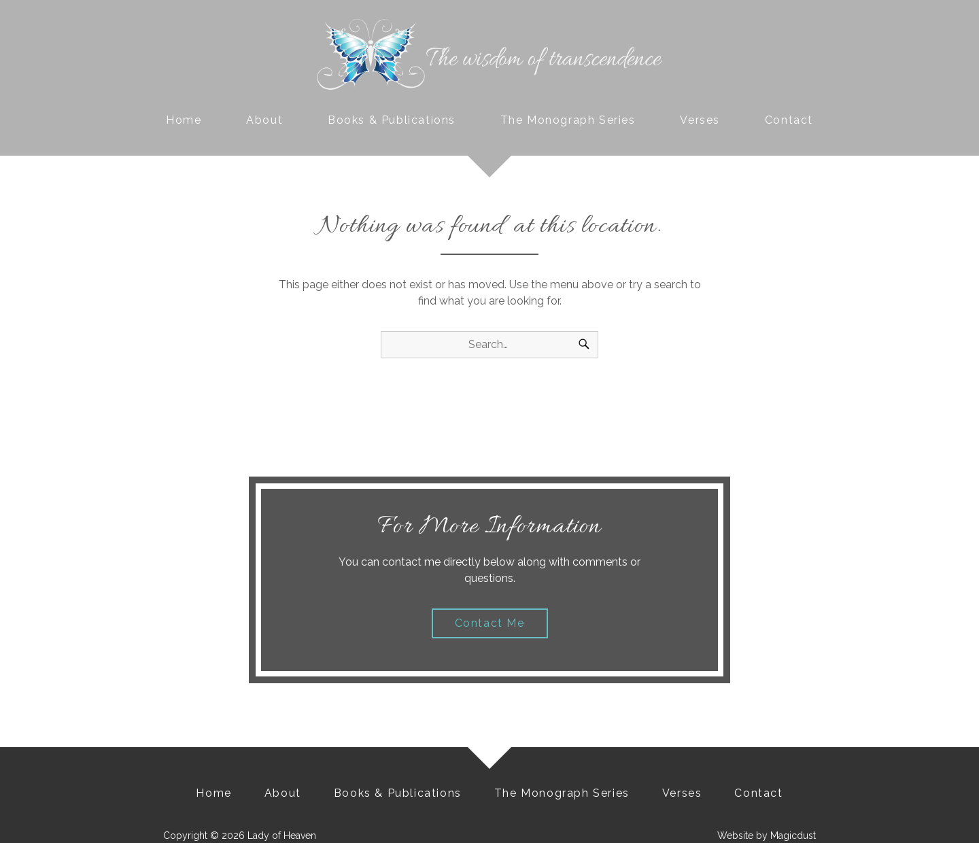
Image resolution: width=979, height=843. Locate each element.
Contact (789, 120)
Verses (700, 120)
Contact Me (490, 623)
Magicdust (793, 835)
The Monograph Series (568, 120)
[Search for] (489, 344)
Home (183, 120)
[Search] (584, 344)
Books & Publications (392, 120)
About (264, 120)
